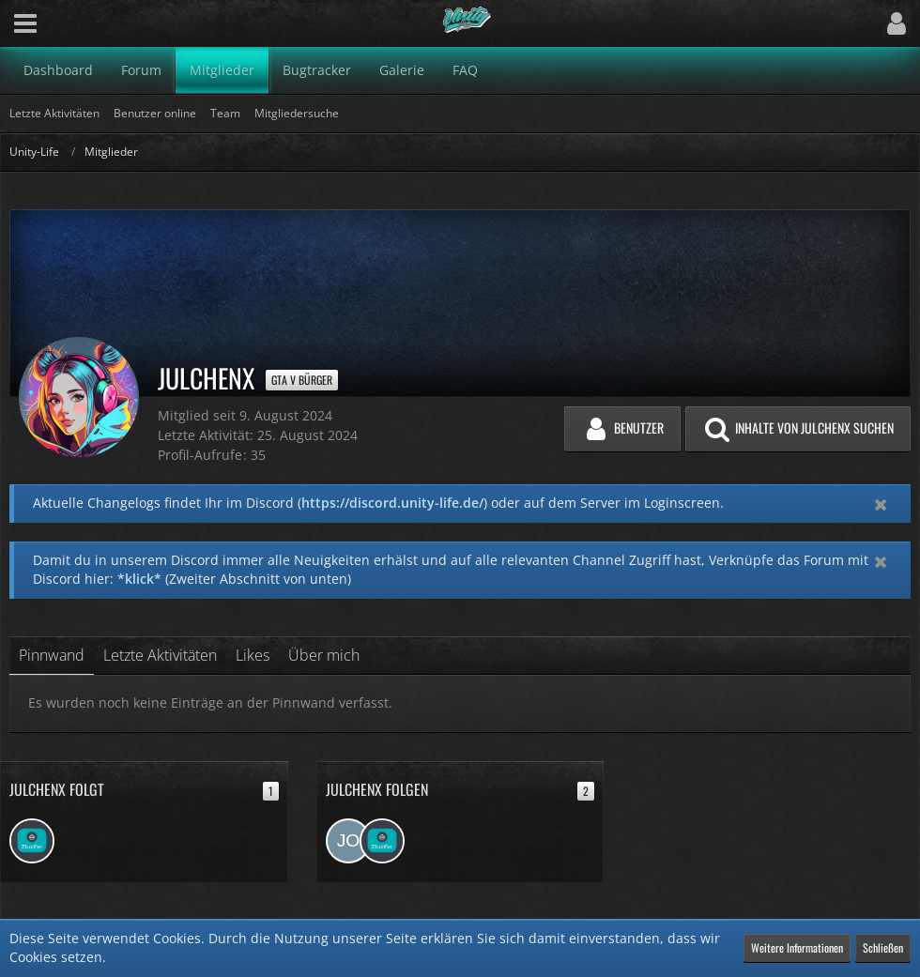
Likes (252, 655)
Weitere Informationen (797, 947)
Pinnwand (51, 655)
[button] (25, 23)
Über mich (324, 655)
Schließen (883, 947)
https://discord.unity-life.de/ (392, 502)
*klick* (139, 579)
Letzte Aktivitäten (160, 655)
